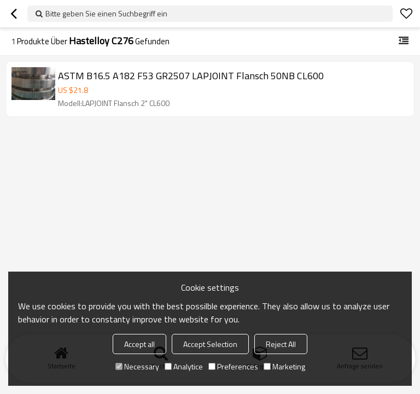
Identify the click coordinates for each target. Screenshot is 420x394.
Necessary (137, 366)
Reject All (281, 344)
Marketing (284, 366)
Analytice (184, 366)
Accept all (139, 344)
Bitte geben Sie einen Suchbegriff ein (106, 13)
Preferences (233, 366)
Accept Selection (210, 344)
